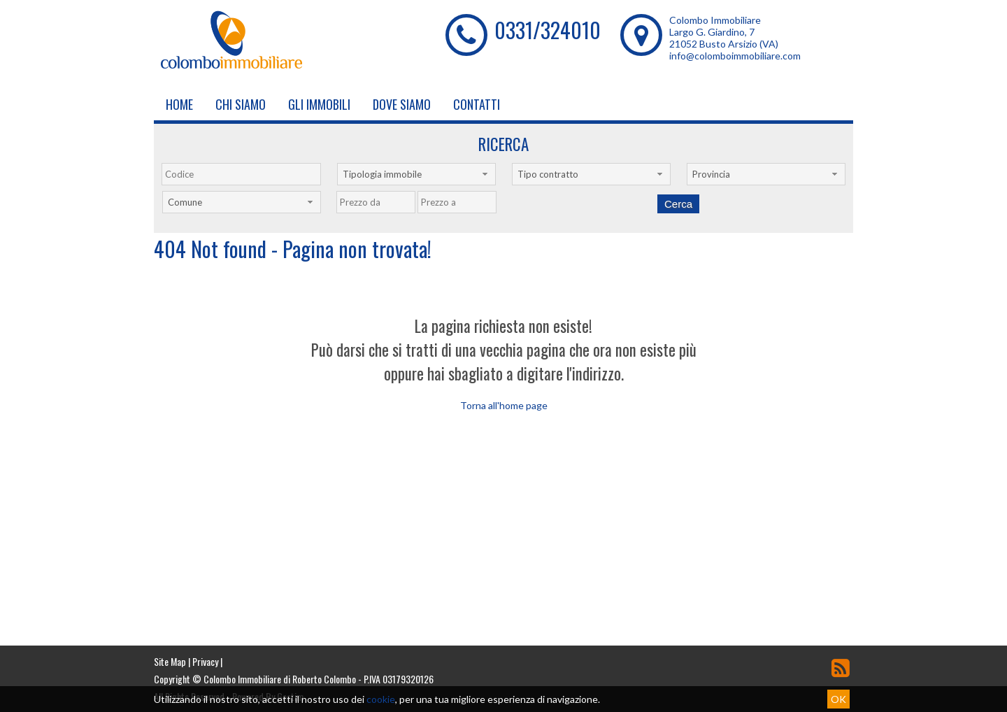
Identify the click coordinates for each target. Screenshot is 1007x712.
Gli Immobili (319, 104)
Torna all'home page (504, 405)
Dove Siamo (402, 104)
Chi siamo (240, 104)
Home (179, 104)
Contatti (476, 104)
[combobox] (416, 174)
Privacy (205, 661)
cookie (380, 699)
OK (838, 699)
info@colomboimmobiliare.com (735, 56)
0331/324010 (547, 29)
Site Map (170, 661)
